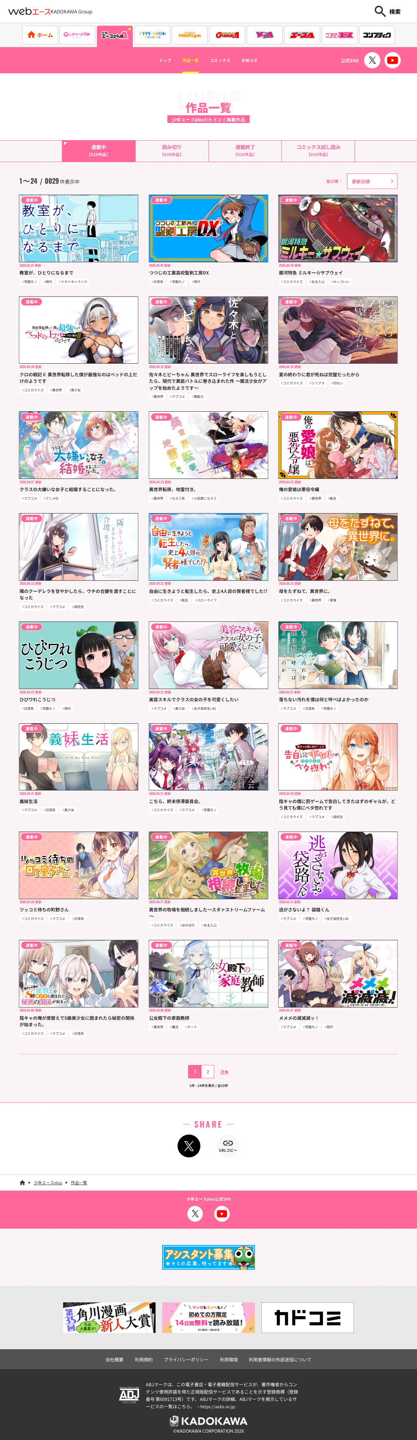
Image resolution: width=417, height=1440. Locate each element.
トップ (149, 60)
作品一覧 (183, 60)
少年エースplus (48, 1181)
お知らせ (264, 60)
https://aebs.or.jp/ (219, 1403)
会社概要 (121, 1357)
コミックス (224, 60)
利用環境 (228, 1357)
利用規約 (148, 1357)
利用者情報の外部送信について (275, 1357)
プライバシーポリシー (188, 1357)
